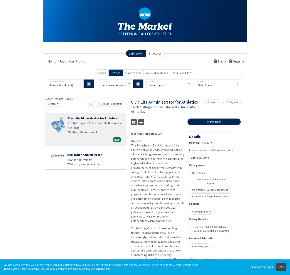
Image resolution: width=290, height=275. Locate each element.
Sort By (52, 103)
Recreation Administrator (84, 154)
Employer (155, 53)
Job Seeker (136, 53)
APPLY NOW (214, 122)
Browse (115, 73)
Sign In (236, 61)
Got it (280, 267)
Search (101, 73)
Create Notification (110, 103)
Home (52, 61)
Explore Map (133, 73)
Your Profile (77, 61)
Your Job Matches (157, 73)
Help (220, 61)
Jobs (62, 61)
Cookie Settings (262, 267)
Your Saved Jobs (183, 73)
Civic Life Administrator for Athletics (92, 118)
